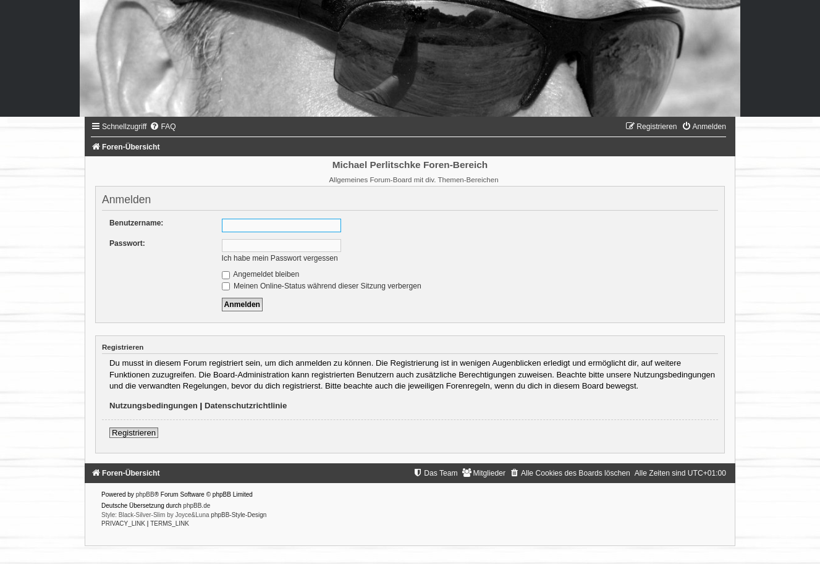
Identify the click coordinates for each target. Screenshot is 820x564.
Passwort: (127, 243)
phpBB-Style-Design (238, 514)
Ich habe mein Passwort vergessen (280, 258)
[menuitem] (162, 126)
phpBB (145, 494)
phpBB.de (196, 505)
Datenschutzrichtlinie (246, 405)
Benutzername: (136, 223)
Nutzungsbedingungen (153, 405)
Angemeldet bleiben (261, 274)
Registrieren (134, 432)
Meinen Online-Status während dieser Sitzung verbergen (321, 286)
